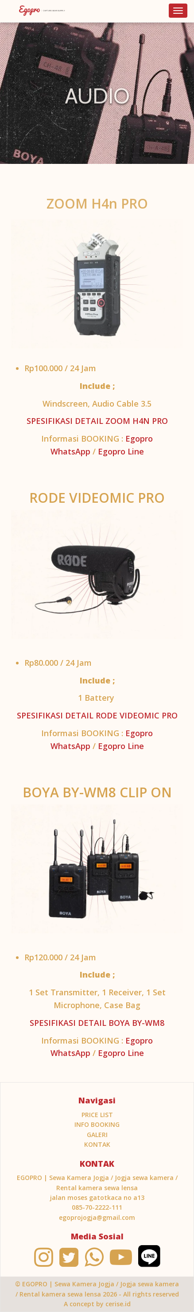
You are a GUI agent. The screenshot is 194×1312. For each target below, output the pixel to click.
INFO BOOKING (97, 1124)
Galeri (97, 1134)
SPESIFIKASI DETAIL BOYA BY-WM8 (97, 1022)
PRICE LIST (97, 1114)
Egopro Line (121, 451)
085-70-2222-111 (97, 1207)
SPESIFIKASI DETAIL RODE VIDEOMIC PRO (97, 715)
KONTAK (97, 1144)
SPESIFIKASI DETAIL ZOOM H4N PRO (97, 420)
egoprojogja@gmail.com (97, 1217)
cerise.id (118, 1304)
